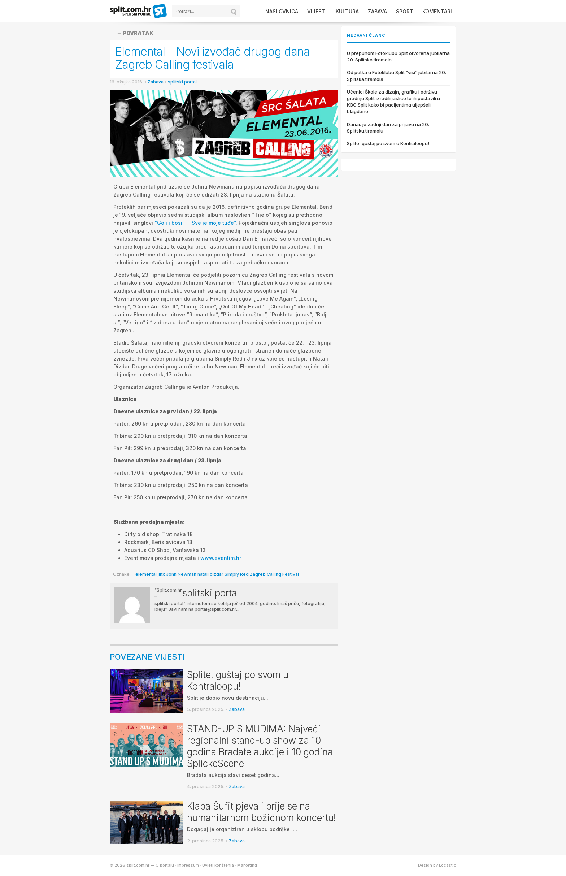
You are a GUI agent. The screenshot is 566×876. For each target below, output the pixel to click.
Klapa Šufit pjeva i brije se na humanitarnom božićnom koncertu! (261, 812)
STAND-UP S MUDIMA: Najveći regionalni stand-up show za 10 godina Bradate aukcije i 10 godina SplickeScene (260, 746)
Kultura (347, 11)
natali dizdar (210, 574)
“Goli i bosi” (169, 223)
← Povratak (135, 33)
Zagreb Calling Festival (274, 574)
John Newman (181, 574)
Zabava (377, 11)
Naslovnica (281, 11)
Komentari (437, 11)
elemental (146, 574)
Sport (404, 11)
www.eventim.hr (220, 558)
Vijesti (317, 11)
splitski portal (182, 82)
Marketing (247, 865)
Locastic (447, 865)
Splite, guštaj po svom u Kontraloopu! (237, 680)
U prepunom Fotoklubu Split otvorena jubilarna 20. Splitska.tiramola (398, 56)
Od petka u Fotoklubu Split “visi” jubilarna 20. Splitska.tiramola (396, 75)
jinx (161, 574)
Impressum (188, 865)
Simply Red (237, 574)
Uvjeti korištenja (218, 865)
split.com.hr (138, 11)
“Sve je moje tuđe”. (213, 223)
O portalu (165, 865)
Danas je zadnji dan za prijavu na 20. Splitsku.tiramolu (388, 127)
